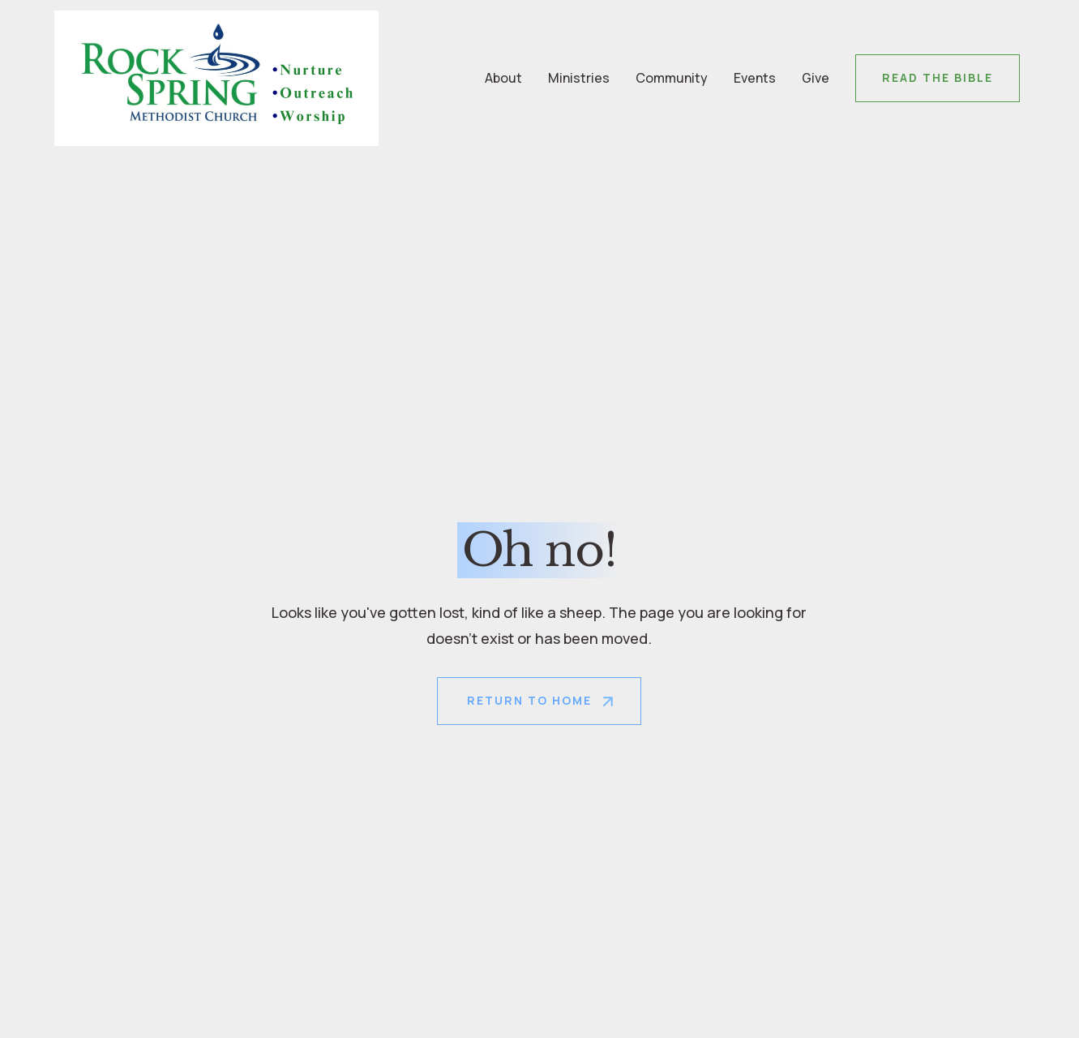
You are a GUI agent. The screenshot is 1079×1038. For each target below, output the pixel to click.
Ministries (579, 78)
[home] (216, 78)
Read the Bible (937, 77)
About (503, 78)
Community (672, 78)
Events (755, 78)
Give (815, 78)
